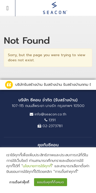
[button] (86, 182)
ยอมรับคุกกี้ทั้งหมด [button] (50, 182)
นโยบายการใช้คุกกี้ (37, 166)
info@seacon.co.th (48, 114)
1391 (50, 120)
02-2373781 (50, 126)
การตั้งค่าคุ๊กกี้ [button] (19, 182)
